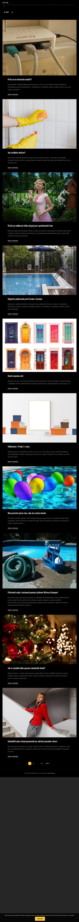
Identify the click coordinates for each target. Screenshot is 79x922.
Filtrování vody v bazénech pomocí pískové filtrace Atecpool (33, 592)
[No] (77, 917)
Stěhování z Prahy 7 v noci (18, 446)
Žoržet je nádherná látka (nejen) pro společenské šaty (30, 225)
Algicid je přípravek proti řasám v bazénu (25, 298)
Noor (5, 3)
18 (41, 763)
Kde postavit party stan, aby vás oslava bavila (27, 513)
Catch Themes (51, 773)
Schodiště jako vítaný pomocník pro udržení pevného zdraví (32, 741)
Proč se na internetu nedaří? (20, 79)
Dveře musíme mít (15, 375)
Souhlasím (40, 919)
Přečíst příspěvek (13, 94)
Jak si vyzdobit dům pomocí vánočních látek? (26, 668)
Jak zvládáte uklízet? (16, 152)
